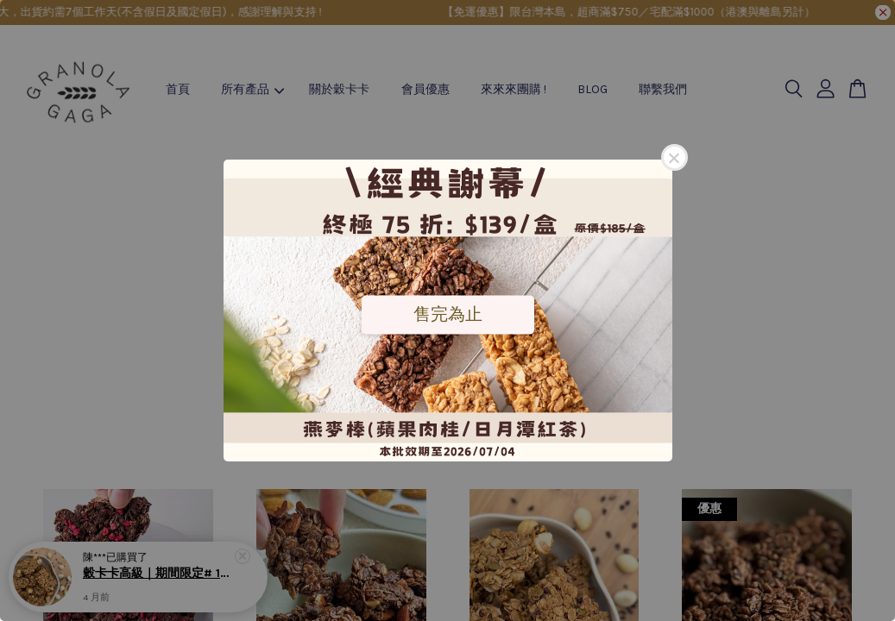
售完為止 (447, 313)
